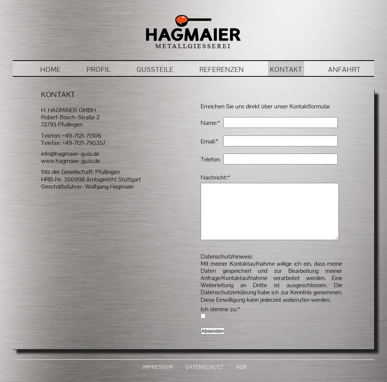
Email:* (209, 141)
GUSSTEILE (155, 69)
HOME (50, 69)
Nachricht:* (215, 177)
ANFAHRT (344, 69)
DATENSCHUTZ (204, 378)
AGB (241, 378)
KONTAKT (286, 69)
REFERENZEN (222, 69)
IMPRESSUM (158, 378)
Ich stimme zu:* (220, 320)
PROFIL (99, 69)
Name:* (210, 122)
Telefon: (211, 159)
